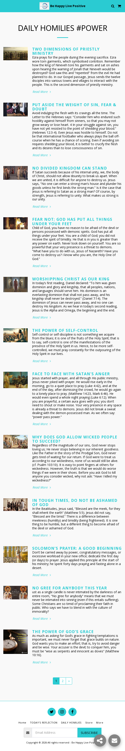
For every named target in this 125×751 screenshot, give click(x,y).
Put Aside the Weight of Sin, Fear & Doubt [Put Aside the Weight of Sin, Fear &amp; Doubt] (74, 106)
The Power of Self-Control (65, 330)
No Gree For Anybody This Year (69, 588)
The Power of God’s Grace (63, 631)
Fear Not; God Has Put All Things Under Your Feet (72, 221)
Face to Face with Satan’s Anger (71, 373)
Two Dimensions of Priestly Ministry (66, 51)
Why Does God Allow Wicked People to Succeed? (74, 439)
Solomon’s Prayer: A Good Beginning (77, 548)
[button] (5, 5)
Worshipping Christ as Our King (70, 279)
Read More (42, 92)
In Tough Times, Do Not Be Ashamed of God (74, 502)
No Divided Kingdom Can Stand (69, 168)
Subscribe (89, 733)
